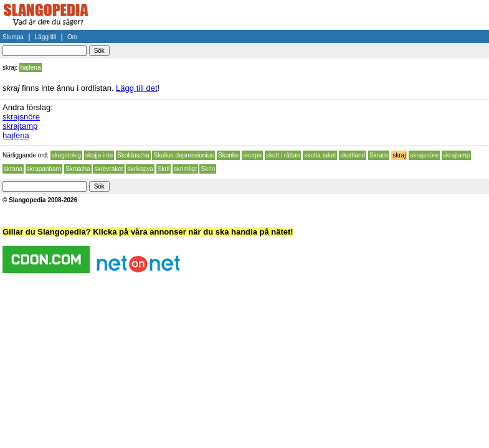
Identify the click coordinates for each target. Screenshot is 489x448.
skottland (352, 155)
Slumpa (13, 37)
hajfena (31, 67)
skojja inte (99, 155)
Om (72, 37)
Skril (163, 169)
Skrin (208, 169)
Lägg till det (137, 88)
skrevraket (108, 169)
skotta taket (320, 155)
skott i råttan (283, 155)
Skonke (228, 155)
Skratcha (77, 169)
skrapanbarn (44, 169)
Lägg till (45, 37)
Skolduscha (133, 155)
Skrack (379, 155)
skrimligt (185, 169)
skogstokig (66, 155)
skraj (399, 155)
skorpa (252, 155)
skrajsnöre (21, 116)
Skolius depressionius (183, 155)
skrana (13, 169)
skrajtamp (19, 126)
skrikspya (140, 169)
